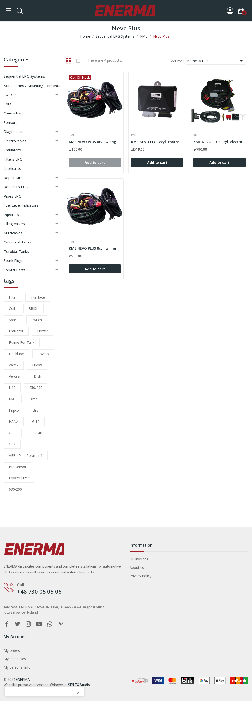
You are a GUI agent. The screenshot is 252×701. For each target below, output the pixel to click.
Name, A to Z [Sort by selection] (215, 61)
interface (38, 297)
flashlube (16, 353)
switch (37, 319)
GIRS (12, 432)
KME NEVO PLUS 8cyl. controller (157, 141)
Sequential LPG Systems (24, 76)
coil (12, 308)
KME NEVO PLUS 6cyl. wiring (92, 141)
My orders (12, 650)
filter (13, 297)
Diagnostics (13, 131)
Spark (13, 319)
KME (72, 135)
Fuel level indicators (21, 205)
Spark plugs (13, 260)
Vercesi (14, 376)
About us (137, 567)
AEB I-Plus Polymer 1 (26, 455)
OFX (12, 444)
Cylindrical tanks (17, 242)
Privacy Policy (140, 575)
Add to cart (157, 162)
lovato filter (19, 478)
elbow (37, 365)
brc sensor (17, 466)
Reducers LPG (16, 186)
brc (35, 410)
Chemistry (12, 113)
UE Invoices (139, 559)
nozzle (42, 331)
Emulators (12, 149)
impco (14, 410)
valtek (13, 365)
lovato (43, 353)
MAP (12, 399)
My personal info (17, 667)
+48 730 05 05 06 (39, 591)
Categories (17, 60)
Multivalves (13, 232)
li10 (12, 387)
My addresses (15, 659)
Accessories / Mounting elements (32, 85)
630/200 (15, 489)
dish (37, 376)
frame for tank (21, 342)
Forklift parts (15, 269)
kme (34, 399)
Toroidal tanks (16, 251)
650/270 (35, 387)
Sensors (10, 122)
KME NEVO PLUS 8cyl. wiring (92, 248)
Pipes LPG (12, 196)
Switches (11, 94)
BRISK (33, 308)
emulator (16, 331)
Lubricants (12, 168)
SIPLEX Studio (79, 685)
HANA (13, 421)
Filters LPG (13, 159)
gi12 (35, 421)
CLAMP (36, 432)
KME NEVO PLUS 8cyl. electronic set (219, 141)
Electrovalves (15, 140)
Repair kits (13, 177)
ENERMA (23, 680)
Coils (8, 103)
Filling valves (14, 223)
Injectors (11, 214)
